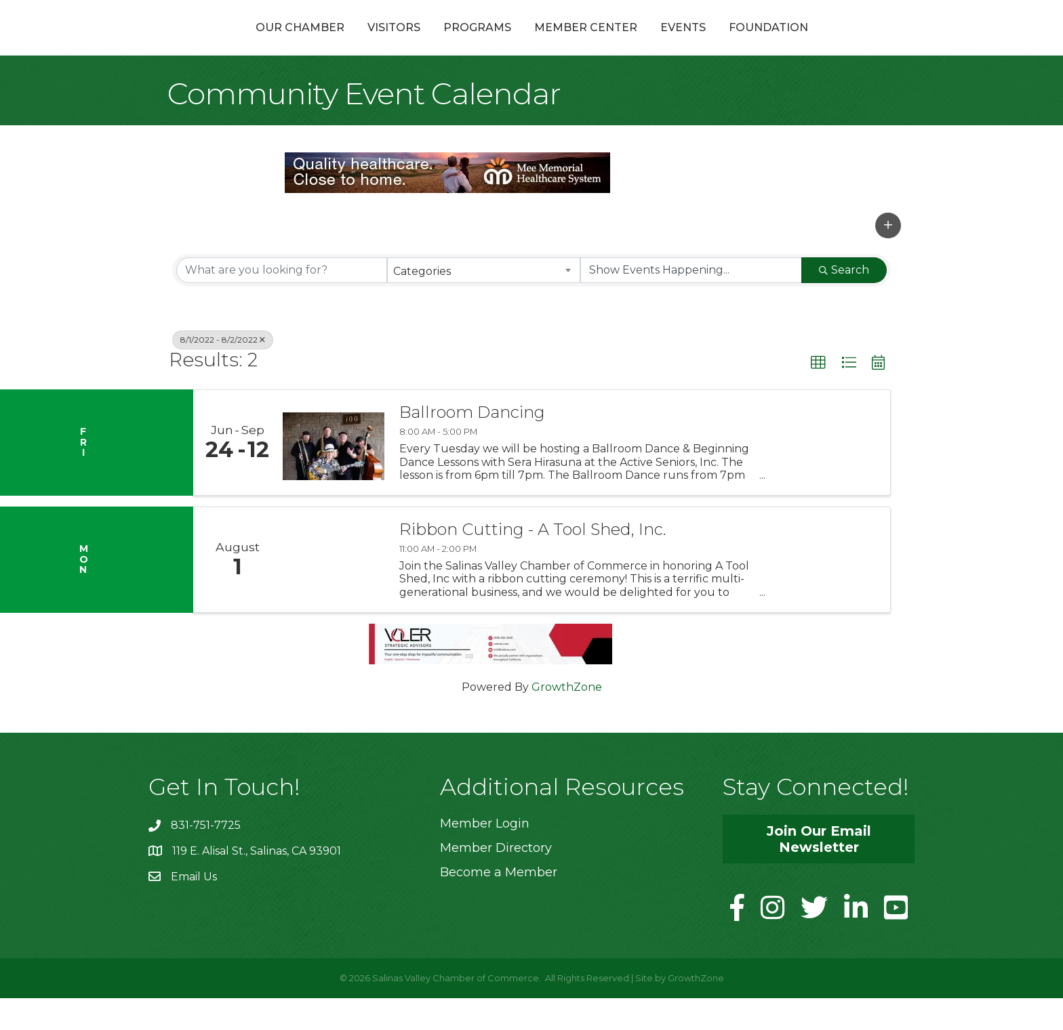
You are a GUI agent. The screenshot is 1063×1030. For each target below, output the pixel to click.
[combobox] (483, 302)
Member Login (484, 856)
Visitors (321, 43)
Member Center (658, 43)
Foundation (841, 43)
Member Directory (496, 880)
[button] (888, 257)
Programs (405, 43)
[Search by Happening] (691, 302)
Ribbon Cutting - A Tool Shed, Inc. (532, 562)
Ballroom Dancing (472, 445)
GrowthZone (567, 719)
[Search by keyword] (281, 302)
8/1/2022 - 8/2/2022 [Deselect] (222, 371)
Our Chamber (227, 43)
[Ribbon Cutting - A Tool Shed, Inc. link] (333, 592)
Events (755, 43)
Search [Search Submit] (844, 301)
